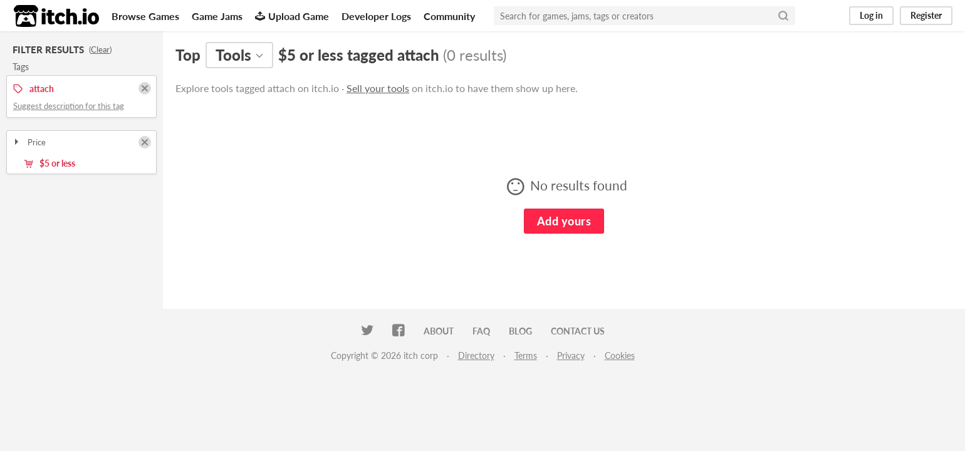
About (439, 331)
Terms (525, 355)
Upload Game (292, 16)
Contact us (578, 331)
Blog (520, 331)
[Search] (783, 15)
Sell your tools (378, 88)
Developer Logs (376, 16)
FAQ (481, 331)
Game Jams (217, 16)
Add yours (564, 221)
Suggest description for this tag (68, 106)
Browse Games (145, 16)
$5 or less (49, 163)
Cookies (620, 355)
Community (449, 16)
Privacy (571, 355)
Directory (476, 355)
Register (926, 15)
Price (29, 142)
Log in (871, 15)
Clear (100, 49)
